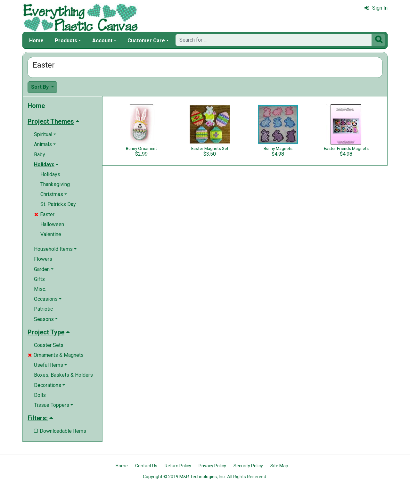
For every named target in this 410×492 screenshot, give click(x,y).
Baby (39, 155)
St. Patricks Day (58, 204)
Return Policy (178, 465)
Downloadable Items (60, 431)
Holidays (50, 174)
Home (36, 40)
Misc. (40, 289)
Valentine (50, 234)
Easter (44, 214)
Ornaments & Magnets (56, 355)
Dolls (40, 395)
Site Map (279, 465)
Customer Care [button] (146, 40)
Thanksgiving (55, 184)
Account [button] (102, 40)
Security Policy (248, 465)
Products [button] (66, 40)
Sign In (376, 8)
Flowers (43, 259)
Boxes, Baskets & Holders (63, 375)
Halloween (52, 224)
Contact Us (146, 465)
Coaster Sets (48, 345)
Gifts (39, 279)
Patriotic (43, 309)
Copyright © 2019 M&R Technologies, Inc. (184, 476)
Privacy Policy (212, 465)
